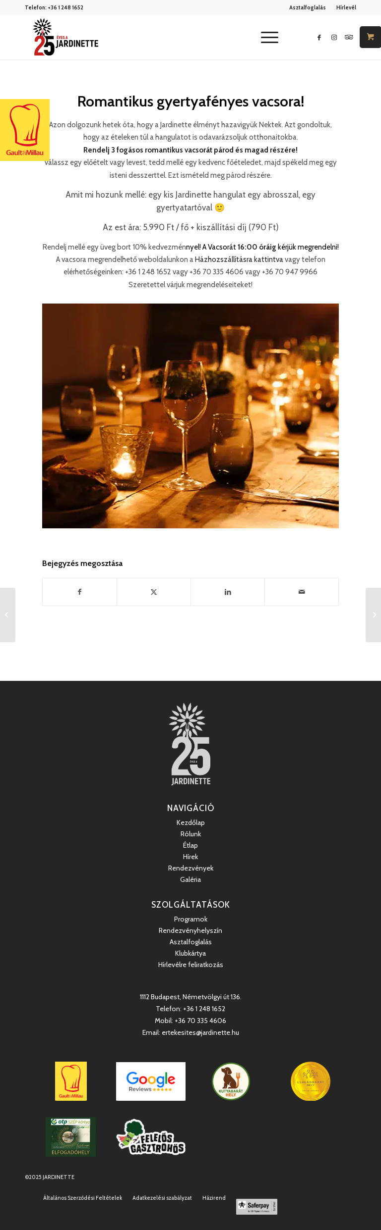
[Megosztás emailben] (301, 592)
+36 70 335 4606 (200, 1020)
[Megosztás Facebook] (80, 592)
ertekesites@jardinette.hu (200, 1032)
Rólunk (191, 833)
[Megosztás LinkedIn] (227, 592)
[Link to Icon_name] (348, 37)
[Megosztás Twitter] (153, 592)
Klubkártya (190, 953)
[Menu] (264, 37)
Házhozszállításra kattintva (239, 259)
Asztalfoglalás (307, 7)
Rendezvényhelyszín (190, 930)
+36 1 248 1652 (65, 7)
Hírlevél (346, 7)
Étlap (190, 845)
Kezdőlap (191, 822)
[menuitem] (307, 7)
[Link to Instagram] (333, 37)
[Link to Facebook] (319, 37)
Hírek (190, 856)
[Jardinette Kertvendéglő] (65, 37)
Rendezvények (190, 868)
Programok (190, 919)
